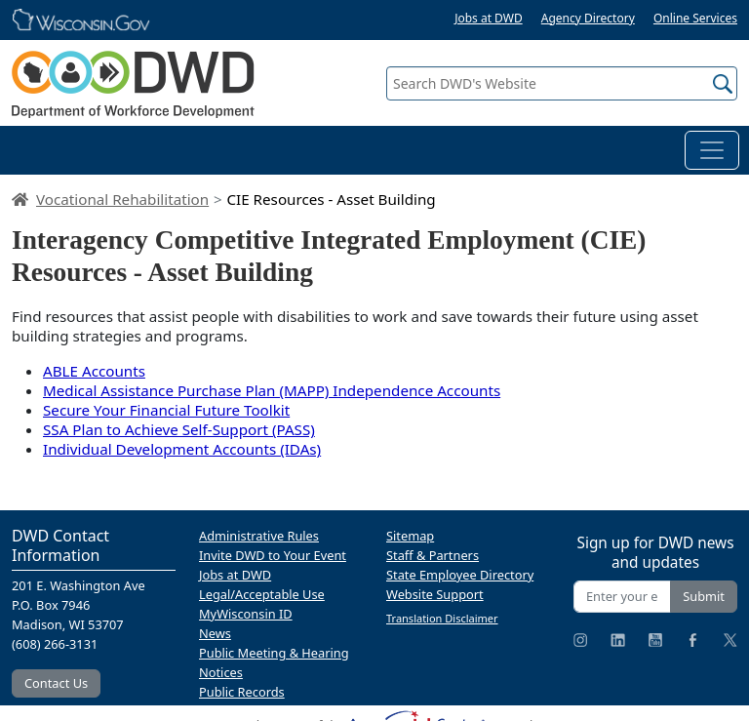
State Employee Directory (459, 574)
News (215, 633)
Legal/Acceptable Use (262, 594)
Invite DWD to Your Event (272, 555)
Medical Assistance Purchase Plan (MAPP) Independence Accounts (271, 390)
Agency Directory (588, 18)
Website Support (435, 594)
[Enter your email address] (622, 597)
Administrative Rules (259, 535)
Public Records (242, 692)
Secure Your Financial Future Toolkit (166, 410)
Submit (704, 596)
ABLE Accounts (94, 371)
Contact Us (56, 683)
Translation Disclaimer (442, 618)
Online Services (695, 18)
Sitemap (410, 535)
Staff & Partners (432, 555)
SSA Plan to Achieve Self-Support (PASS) (179, 429)
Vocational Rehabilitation (122, 199)
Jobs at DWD (488, 18)
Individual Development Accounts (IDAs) (182, 449)
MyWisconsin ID (246, 613)
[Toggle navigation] (712, 150)
